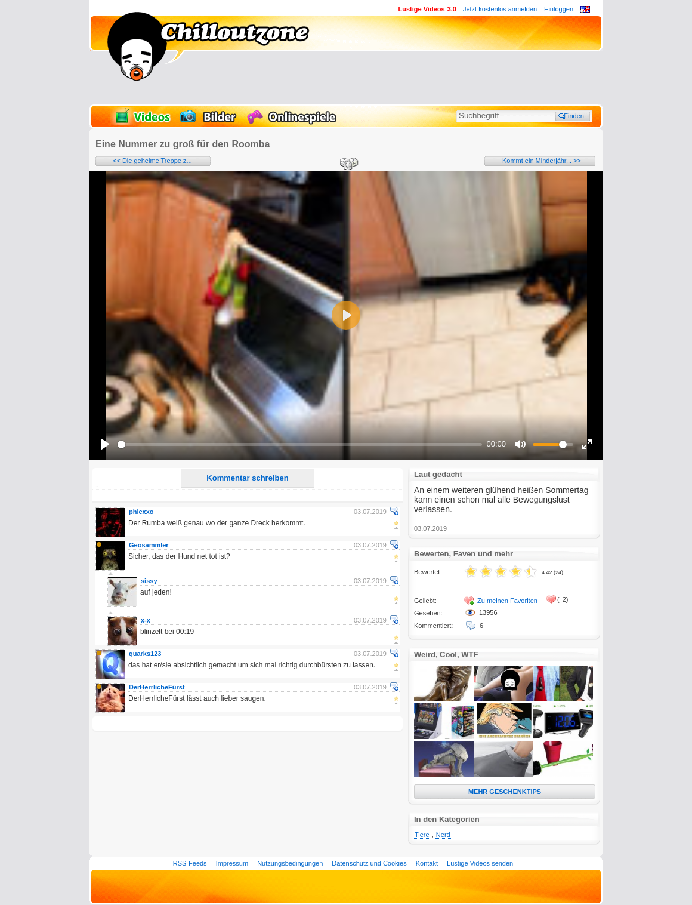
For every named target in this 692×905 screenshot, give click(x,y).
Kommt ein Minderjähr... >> (541, 160)
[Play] (105, 444)
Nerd (443, 834)
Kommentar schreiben (247, 477)
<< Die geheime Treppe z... (152, 160)
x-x (145, 620)
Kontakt (427, 863)
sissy (149, 580)
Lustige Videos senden (480, 863)
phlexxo (141, 511)
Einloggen (558, 9)
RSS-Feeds (190, 863)
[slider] (300, 444)
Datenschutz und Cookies (369, 863)
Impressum (232, 863)
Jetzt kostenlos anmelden (500, 9)
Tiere (422, 834)
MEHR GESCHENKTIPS (505, 791)
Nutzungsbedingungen (290, 863)
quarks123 (145, 653)
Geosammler (149, 545)
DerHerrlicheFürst (157, 687)
